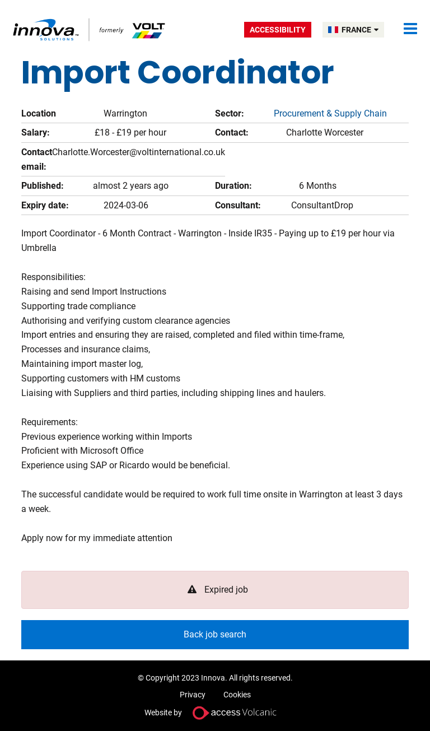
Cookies (237, 694)
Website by (215, 713)
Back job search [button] (215, 634)
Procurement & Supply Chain (330, 113)
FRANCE (360, 29)
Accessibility (278, 29)
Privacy (192, 694)
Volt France (90, 29)
